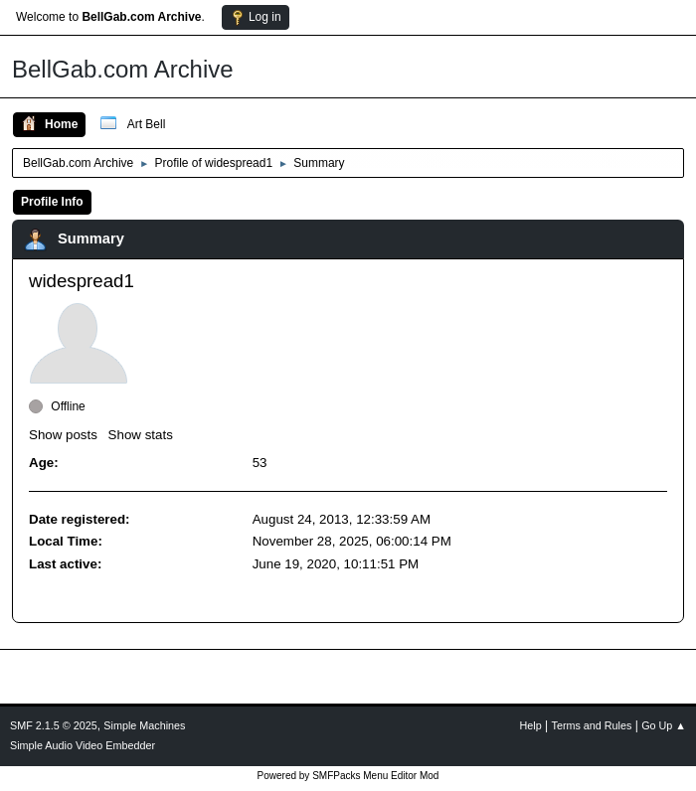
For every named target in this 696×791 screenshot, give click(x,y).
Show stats (140, 434)
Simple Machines (144, 725)
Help (531, 725)
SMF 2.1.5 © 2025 (53, 725)
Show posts (63, 434)
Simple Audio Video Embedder (82, 745)
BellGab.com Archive (123, 69)
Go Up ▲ (663, 725)
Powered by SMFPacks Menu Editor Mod (348, 775)
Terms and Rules (592, 725)
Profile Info (52, 202)
